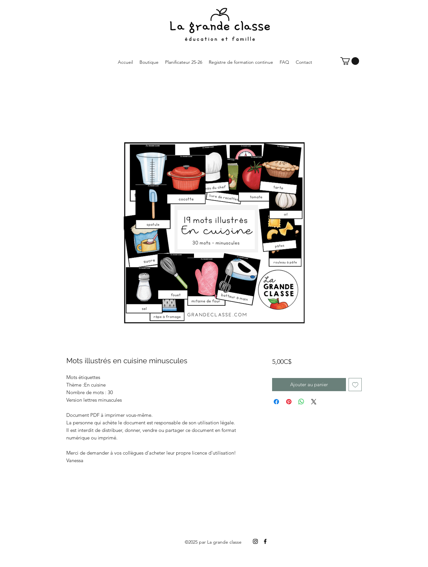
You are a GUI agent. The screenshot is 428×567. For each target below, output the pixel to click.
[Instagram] (255, 541)
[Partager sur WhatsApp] (301, 402)
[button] (349, 61)
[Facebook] (265, 541)
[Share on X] (314, 402)
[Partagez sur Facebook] (276, 402)
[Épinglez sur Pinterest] (289, 402)
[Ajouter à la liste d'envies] (355, 384)
